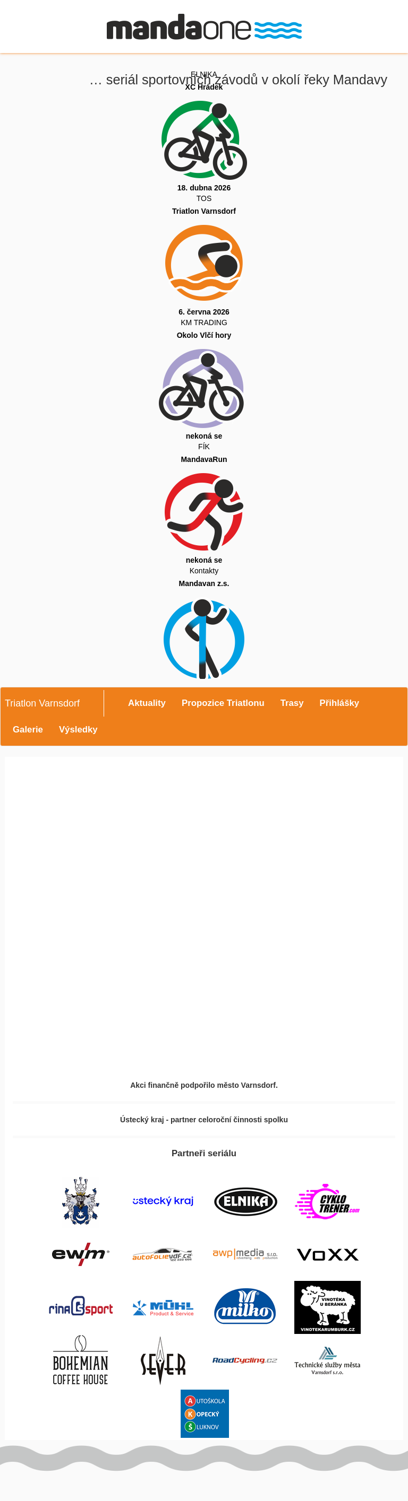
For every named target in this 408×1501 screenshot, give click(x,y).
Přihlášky (340, 703)
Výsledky (78, 730)
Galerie (28, 730)
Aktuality (147, 703)
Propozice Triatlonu (223, 703)
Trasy (292, 703)
